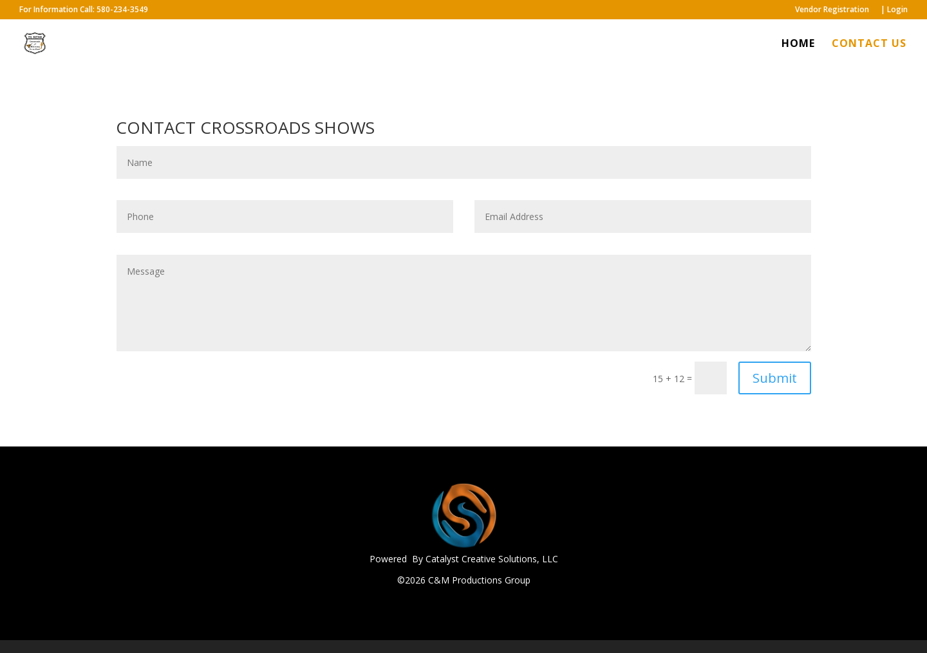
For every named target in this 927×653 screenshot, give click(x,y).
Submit (775, 378)
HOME (798, 44)
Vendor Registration (832, 10)
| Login (894, 10)
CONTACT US (869, 44)
